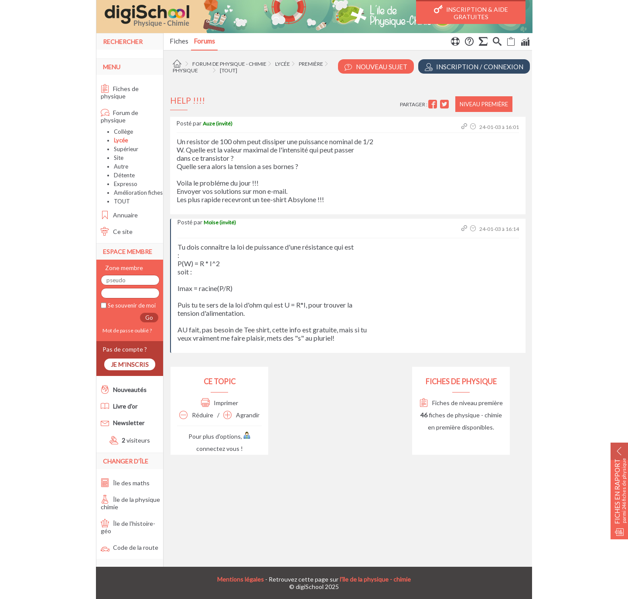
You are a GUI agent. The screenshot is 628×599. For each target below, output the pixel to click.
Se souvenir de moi (131, 305)
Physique (185, 70)
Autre (121, 166)
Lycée (282, 64)
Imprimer (219, 402)
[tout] (228, 70)
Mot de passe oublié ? (126, 330)
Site (118, 157)
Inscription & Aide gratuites (471, 12)
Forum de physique (119, 116)
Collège (123, 131)
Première (311, 64)
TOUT (122, 201)
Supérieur (126, 149)
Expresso (125, 183)
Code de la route (129, 547)
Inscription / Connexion (474, 67)
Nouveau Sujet (376, 67)
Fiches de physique (120, 92)
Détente (124, 175)
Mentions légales (240, 579)
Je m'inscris (130, 364)
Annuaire (119, 215)
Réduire (196, 415)
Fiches (179, 41)
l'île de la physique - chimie (375, 579)
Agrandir (241, 415)
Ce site (117, 231)
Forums (204, 41)
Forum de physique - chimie (229, 64)
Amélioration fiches (138, 192)
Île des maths (125, 483)
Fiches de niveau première (461, 402)
